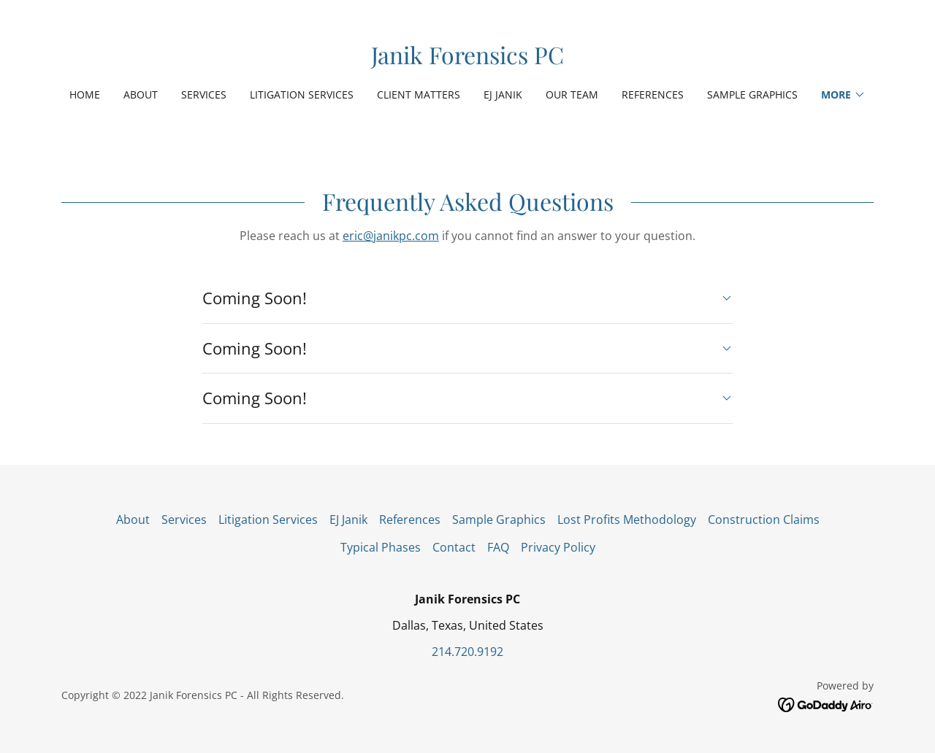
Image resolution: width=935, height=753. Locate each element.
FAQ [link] (498, 547)
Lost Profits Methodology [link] (626, 519)
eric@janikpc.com (391, 236)
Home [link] (84, 94)
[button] (843, 95)
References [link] (653, 94)
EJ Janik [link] (503, 94)
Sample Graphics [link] (752, 94)
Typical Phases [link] (380, 547)
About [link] (140, 94)
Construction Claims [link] (764, 519)
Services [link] (203, 94)
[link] (467, 60)
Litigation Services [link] (302, 94)
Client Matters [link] (418, 94)
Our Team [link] (572, 94)
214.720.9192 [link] (467, 652)
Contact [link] (454, 547)
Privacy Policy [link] (558, 547)
